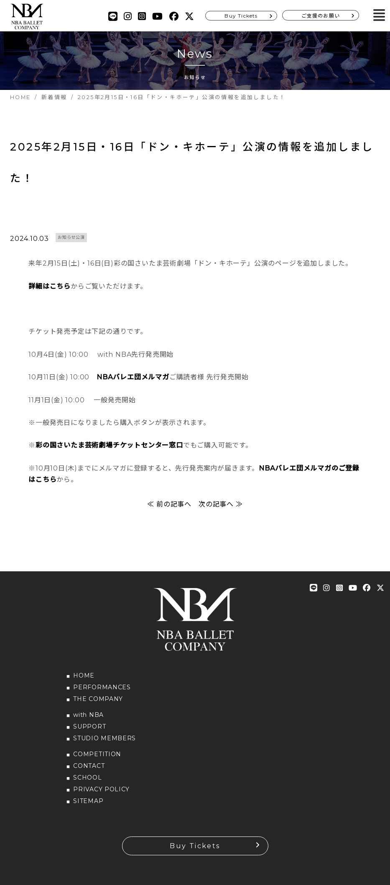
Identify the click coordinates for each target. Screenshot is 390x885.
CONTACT (89, 769)
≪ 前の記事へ (169, 508)
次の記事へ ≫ (221, 508)
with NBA (88, 718)
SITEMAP (88, 804)
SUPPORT (89, 730)
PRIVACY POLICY (101, 793)
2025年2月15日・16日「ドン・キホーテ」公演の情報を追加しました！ (193, 164)
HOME (83, 679)
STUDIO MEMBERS (104, 742)
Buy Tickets (240, 16)
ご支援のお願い (320, 16)
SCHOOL (87, 781)
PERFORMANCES (101, 691)
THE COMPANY (98, 702)
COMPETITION (97, 758)
